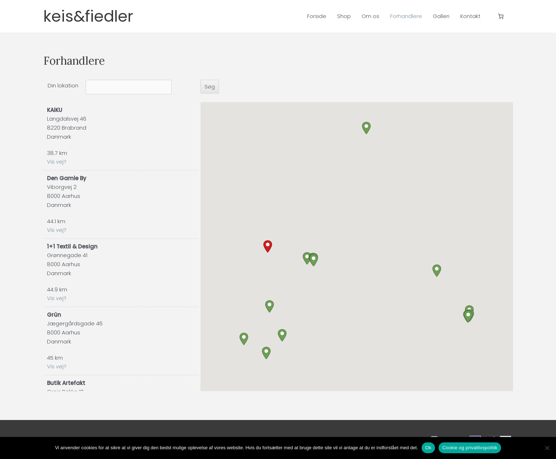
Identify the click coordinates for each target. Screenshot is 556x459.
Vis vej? (56, 162)
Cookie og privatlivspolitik (469, 447)
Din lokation (63, 85)
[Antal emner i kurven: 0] (501, 16)
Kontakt (470, 16)
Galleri (441, 16)
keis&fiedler (95, 16)
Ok (428, 447)
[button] (267, 246)
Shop (344, 16)
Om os (370, 16)
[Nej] (547, 447)
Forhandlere (406, 16)
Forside (316, 16)
